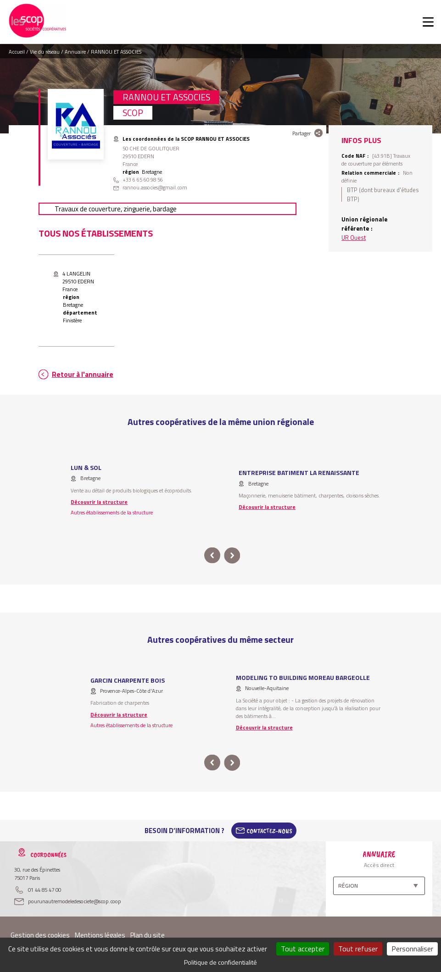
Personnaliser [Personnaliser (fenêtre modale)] (412, 948)
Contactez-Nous (269, 831)
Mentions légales (100, 935)
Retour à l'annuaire (82, 374)
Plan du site (147, 935)
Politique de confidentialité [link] (220, 962)
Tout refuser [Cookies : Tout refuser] (358, 948)
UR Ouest (353, 237)
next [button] (232, 555)
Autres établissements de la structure (112, 512)
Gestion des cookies (40, 935)
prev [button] (212, 555)
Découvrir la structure (99, 502)
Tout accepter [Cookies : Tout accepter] (302, 948)
